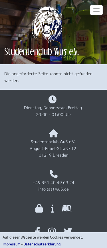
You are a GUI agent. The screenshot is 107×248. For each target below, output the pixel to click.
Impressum (11, 245)
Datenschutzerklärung (41, 245)
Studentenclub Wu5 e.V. (41, 51)
